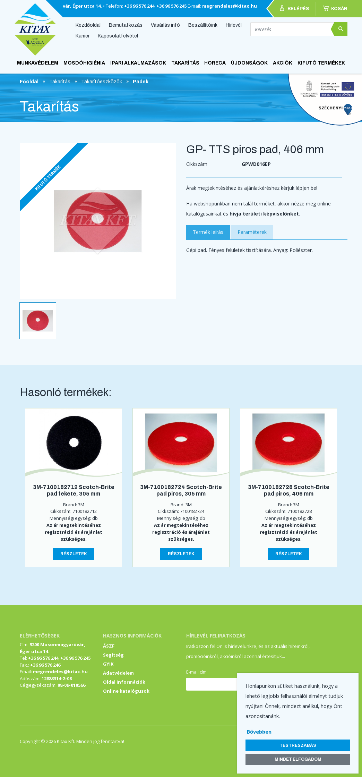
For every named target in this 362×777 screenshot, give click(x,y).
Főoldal (29, 81)
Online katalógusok (126, 691)
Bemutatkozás (126, 24)
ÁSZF (108, 646)
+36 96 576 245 (171, 6)
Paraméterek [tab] (252, 232)
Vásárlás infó (165, 24)
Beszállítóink (202, 24)
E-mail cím (196, 672)
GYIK (108, 664)
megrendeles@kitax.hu (229, 6)
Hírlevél (234, 24)
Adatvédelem (118, 673)
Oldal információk (124, 682)
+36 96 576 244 (139, 6)
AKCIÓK (282, 63)
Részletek (73, 553)
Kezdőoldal (88, 24)
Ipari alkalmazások (138, 63)
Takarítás (185, 63)
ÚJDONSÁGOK (249, 63)
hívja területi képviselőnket (264, 213)
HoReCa (215, 63)
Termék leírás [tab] (208, 232)
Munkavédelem (37, 63)
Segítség (113, 655)
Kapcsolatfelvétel (118, 36)
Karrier (82, 36)
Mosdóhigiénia (84, 63)
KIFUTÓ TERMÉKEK (321, 63)
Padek (140, 81)
